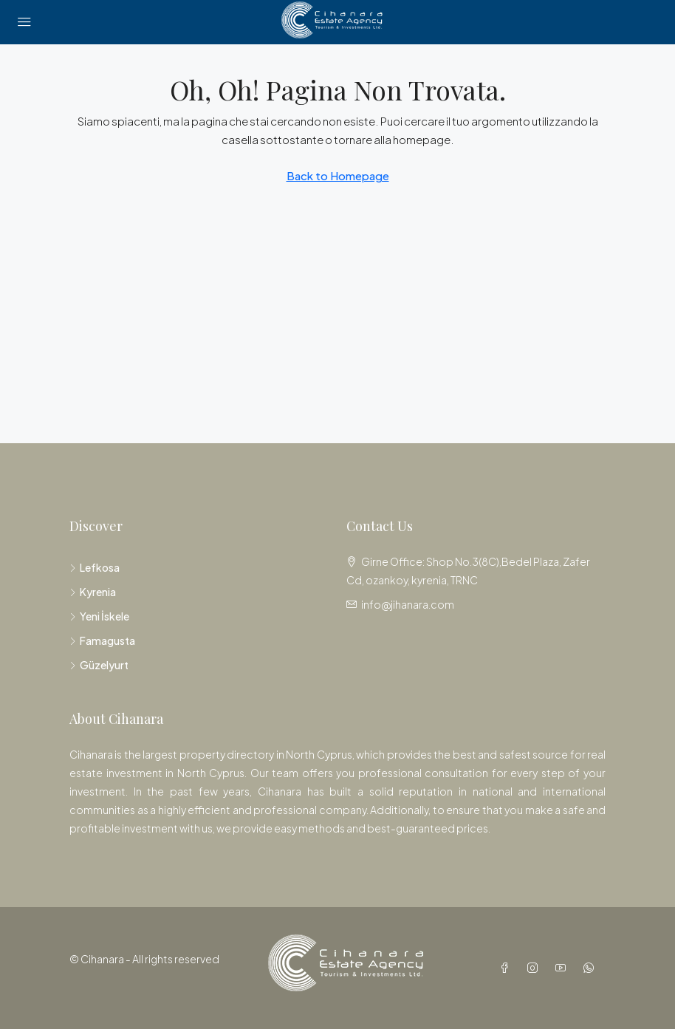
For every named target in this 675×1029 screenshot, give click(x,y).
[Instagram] (535, 967)
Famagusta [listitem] (102, 640)
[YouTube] (563, 967)
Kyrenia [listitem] (92, 591)
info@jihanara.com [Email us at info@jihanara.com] (407, 604)
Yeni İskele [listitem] (99, 616)
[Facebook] (507, 967)
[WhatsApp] (591, 967)
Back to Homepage (338, 175)
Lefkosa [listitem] (94, 567)
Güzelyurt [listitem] (99, 664)
